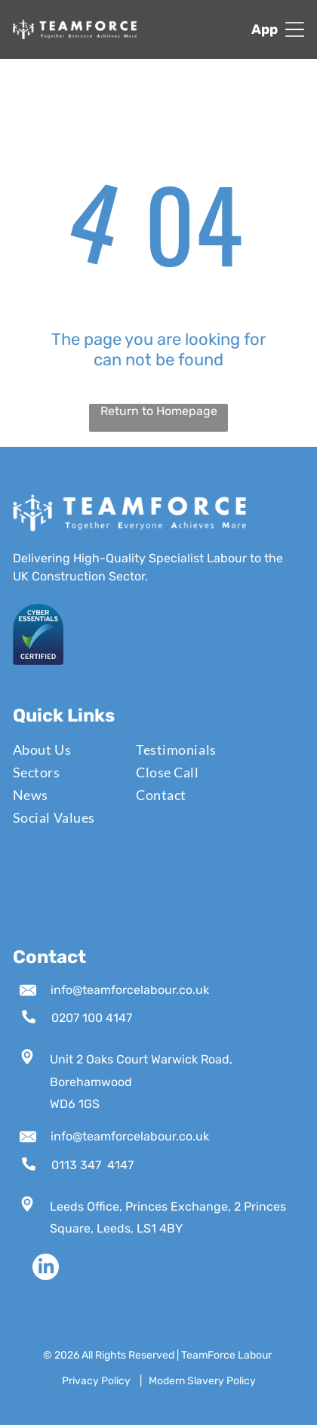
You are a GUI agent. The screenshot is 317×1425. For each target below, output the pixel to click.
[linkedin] (45, 1269)
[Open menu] (294, 29)
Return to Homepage (158, 411)
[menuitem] (65, 749)
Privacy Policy (96, 1380)
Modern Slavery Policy (202, 1380)
